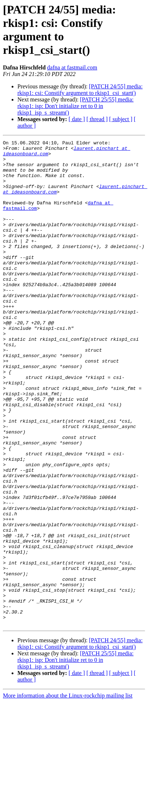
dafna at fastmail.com (72, 67)
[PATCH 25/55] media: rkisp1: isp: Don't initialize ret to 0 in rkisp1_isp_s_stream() (75, 106)
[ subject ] (120, 119)
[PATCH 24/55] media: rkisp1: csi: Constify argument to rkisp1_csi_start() (80, 89)
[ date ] (77, 119)
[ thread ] (97, 119)
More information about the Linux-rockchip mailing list (67, 793)
